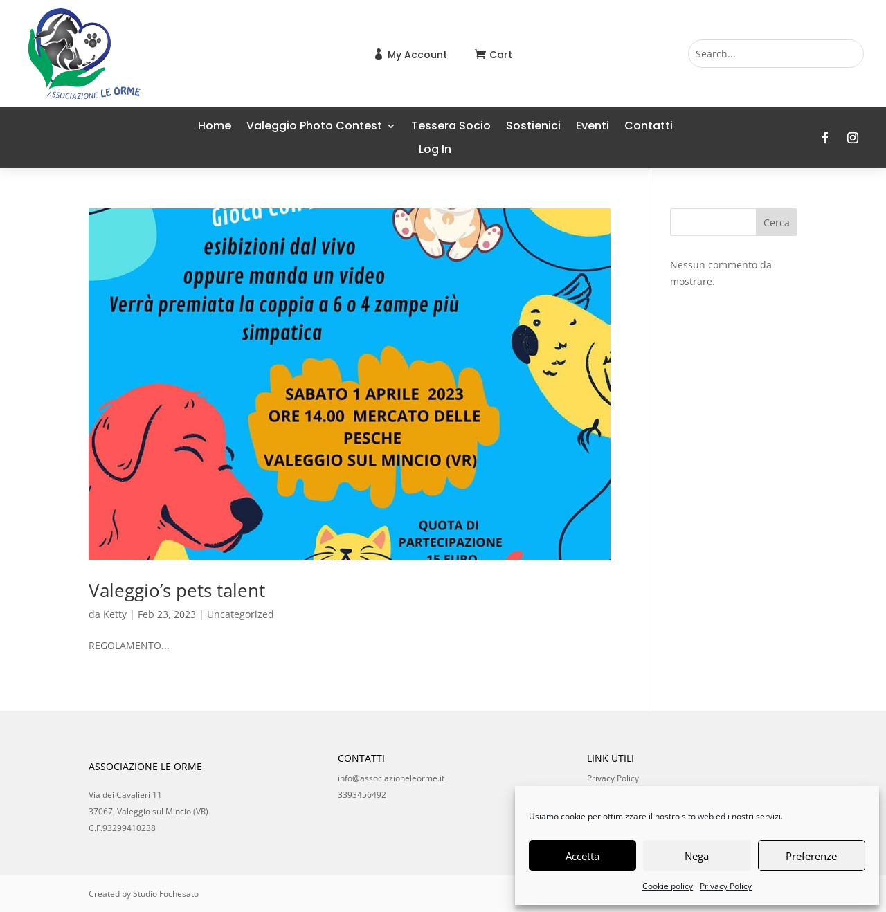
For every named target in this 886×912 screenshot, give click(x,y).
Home (214, 127)
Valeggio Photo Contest (314, 127)
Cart (500, 55)
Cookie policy (667, 886)
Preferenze (811, 856)
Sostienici (533, 127)
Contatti (648, 127)
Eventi (592, 127)
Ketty (115, 614)
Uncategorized (240, 614)
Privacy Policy (726, 886)
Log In (435, 151)
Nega (697, 856)
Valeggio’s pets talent (177, 590)
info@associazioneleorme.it (391, 778)
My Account (417, 55)
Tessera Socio (451, 127)
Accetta (582, 856)
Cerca (776, 222)
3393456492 (362, 795)
